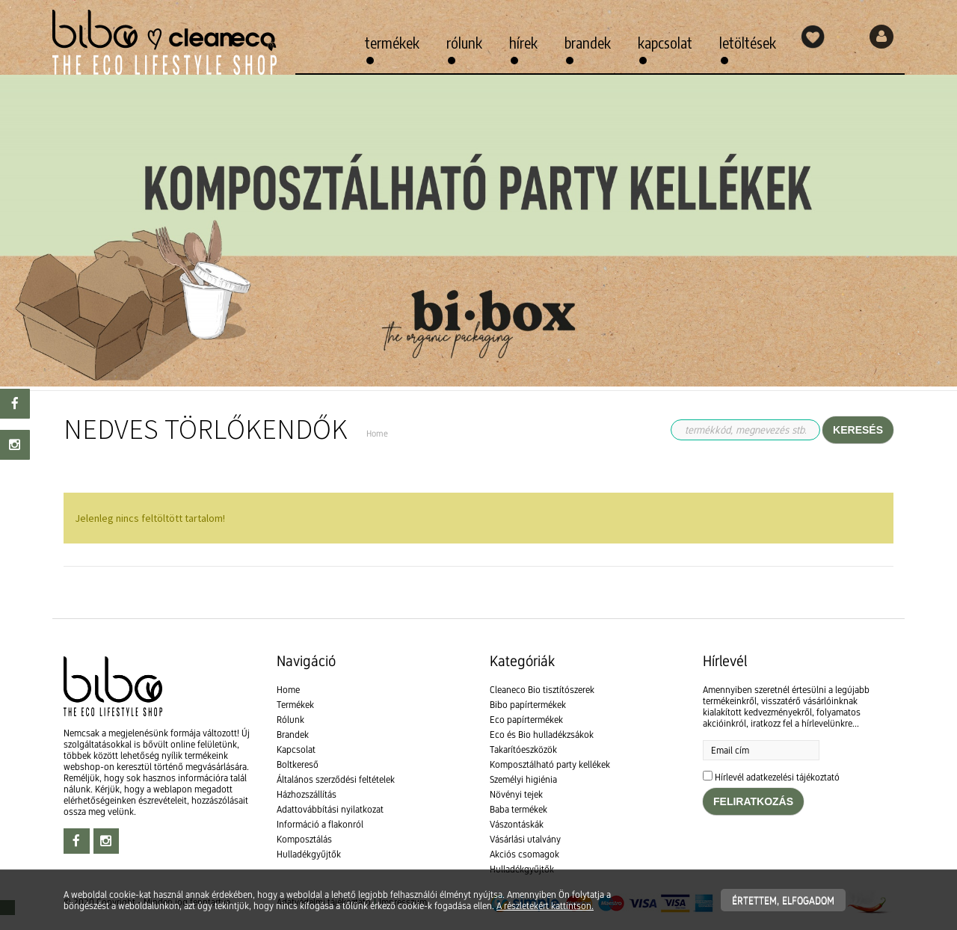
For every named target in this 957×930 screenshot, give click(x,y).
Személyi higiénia (523, 779)
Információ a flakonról (320, 824)
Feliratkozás (753, 801)
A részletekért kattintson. (545, 905)
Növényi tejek (516, 794)
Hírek (523, 42)
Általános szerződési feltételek (336, 779)
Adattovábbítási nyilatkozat (330, 809)
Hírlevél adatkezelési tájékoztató (777, 777)
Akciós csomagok (524, 854)
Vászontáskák (517, 824)
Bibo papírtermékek (528, 704)
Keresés (858, 430)
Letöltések (747, 42)
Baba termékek (518, 809)
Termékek (392, 42)
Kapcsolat (665, 42)
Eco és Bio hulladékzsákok (542, 734)
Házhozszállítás (306, 794)
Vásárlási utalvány (525, 839)
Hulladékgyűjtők (309, 854)
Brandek (587, 42)
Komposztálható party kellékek (550, 764)
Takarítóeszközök (523, 749)
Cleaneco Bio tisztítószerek (542, 689)
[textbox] (478, 600)
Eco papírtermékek (526, 719)
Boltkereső (298, 764)
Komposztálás (304, 839)
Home (288, 689)
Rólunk (464, 42)
